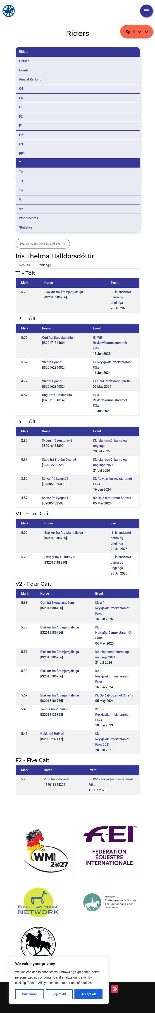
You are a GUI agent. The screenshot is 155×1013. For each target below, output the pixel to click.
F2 (21, 116)
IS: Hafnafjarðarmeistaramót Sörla (113, 633)
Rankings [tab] (44, 265)
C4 (21, 88)
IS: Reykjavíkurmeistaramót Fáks (112, 676)
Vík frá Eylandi (52, 362)
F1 (21, 107)
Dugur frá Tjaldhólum (57, 395)
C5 (21, 98)
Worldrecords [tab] (28, 218)
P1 (21, 125)
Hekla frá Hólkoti (52, 733)
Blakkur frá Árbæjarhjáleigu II (65, 292)
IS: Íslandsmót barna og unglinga (121, 297)
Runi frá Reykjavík (56, 779)
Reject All (59, 994)
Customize (29, 994)
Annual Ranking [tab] (30, 79)
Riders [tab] (23, 52)
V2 (21, 209)
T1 (21, 163)
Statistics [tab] (26, 227)
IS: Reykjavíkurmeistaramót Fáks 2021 (112, 739)
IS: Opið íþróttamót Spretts (112, 381)
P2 (21, 135)
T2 (21, 172)
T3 (21, 181)
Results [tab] (24, 265)
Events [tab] (24, 70)
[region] (59, 980)
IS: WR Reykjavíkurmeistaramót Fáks (110, 343)
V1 (21, 200)
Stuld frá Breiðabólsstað (59, 459)
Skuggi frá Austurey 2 (57, 440)
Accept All (88, 994)
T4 (21, 190)
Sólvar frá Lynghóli (55, 478)
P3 (21, 144)
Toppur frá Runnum (53, 709)
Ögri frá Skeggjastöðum (59, 337)
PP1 (22, 153)
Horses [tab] (24, 61)
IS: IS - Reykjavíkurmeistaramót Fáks (110, 400)
